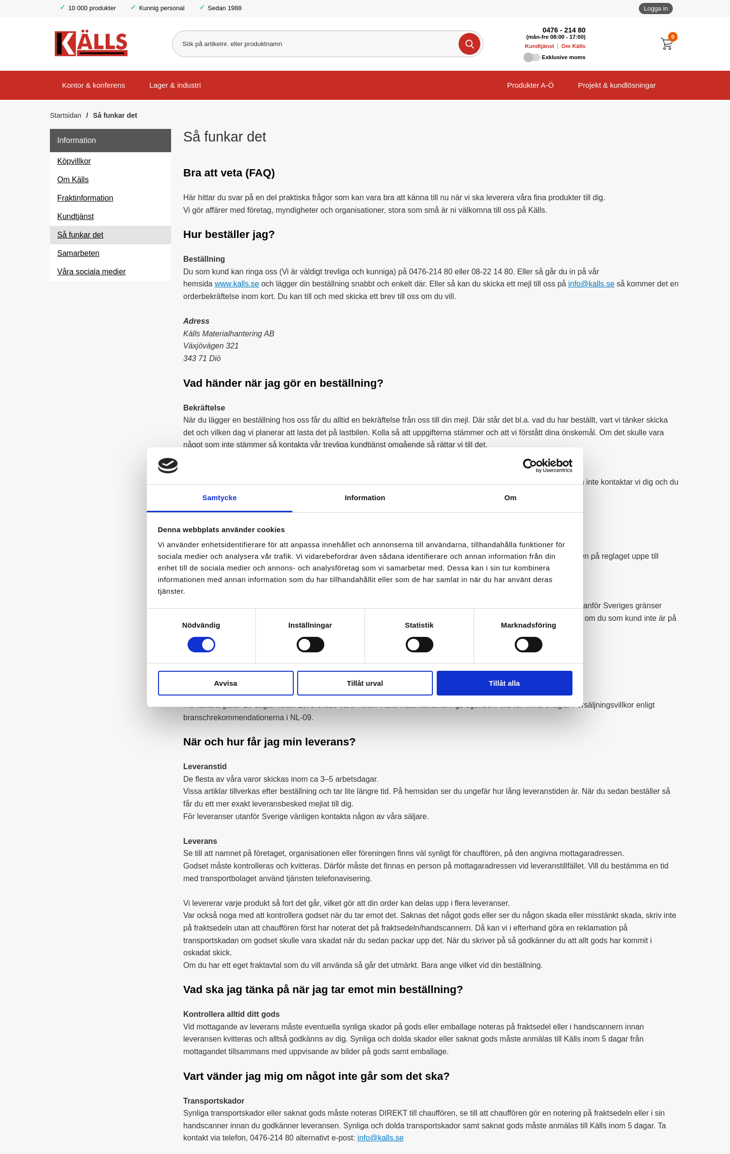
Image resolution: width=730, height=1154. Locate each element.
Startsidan (65, 115)
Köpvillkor (74, 161)
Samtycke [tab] (220, 497)
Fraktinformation (85, 198)
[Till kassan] (669, 43)
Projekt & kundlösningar (617, 85)
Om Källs (573, 46)
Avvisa (226, 683)
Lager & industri (175, 85)
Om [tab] (510, 497)
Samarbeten (78, 253)
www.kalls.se (237, 284)
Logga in (656, 8)
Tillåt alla (504, 683)
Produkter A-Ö (530, 85)
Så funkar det (115, 115)
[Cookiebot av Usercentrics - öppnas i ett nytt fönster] (530, 465)
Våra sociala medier (91, 272)
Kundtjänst (539, 46)
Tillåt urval (365, 683)
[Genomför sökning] (469, 44)
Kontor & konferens (93, 85)
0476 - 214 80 (564, 30)
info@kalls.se (591, 284)
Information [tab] (365, 497)
